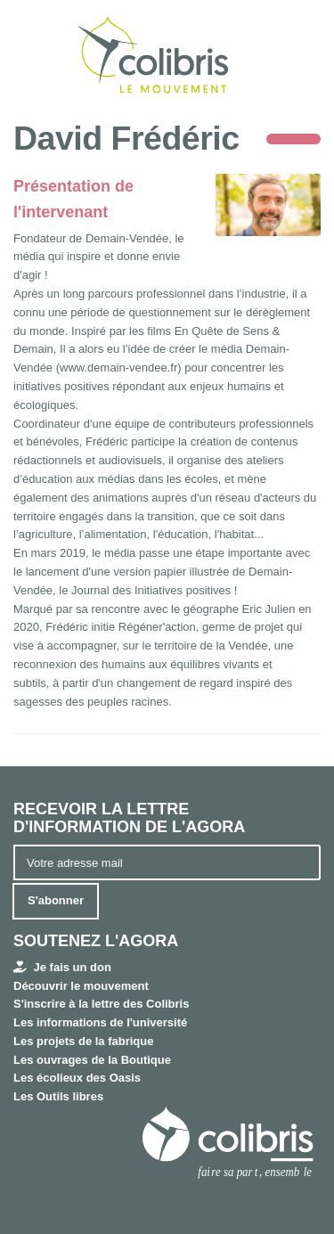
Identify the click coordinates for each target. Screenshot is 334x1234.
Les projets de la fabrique (83, 1041)
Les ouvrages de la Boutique (92, 1059)
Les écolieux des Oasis (77, 1077)
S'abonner (56, 900)
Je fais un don (62, 967)
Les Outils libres (58, 1096)
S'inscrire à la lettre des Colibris (101, 1003)
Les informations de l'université (100, 1022)
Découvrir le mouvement (81, 986)
